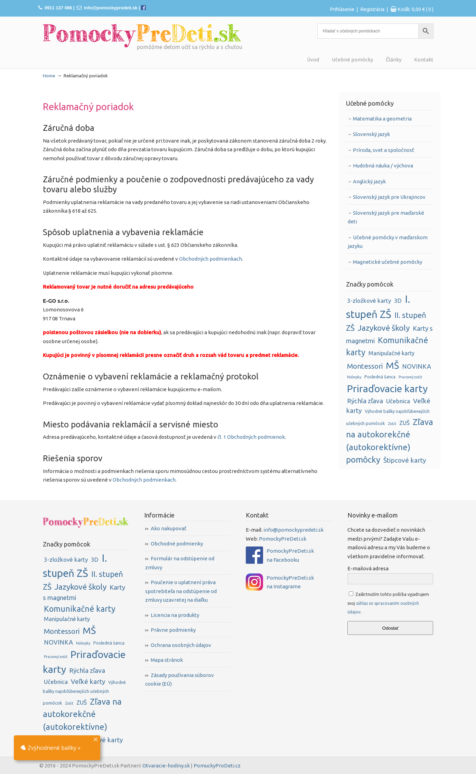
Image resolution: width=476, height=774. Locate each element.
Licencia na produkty (175, 615)
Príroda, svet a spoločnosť (383, 150)
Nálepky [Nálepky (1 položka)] (354, 377)
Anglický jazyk (369, 181)
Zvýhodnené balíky (48, 748)
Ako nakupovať (168, 528)
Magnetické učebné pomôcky (387, 262)
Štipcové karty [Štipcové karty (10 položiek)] (404, 460)
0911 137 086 (58, 7)
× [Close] (95, 738)
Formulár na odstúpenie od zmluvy (179, 562)
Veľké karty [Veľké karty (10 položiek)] (88, 681)
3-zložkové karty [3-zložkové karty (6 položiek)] (369, 300)
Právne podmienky (173, 630)
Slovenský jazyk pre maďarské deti (386, 217)
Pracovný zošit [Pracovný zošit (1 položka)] (410, 377)
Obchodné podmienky (177, 543)
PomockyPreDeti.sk (282, 539)
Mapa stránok (167, 660)
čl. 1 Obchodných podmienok (251, 437)
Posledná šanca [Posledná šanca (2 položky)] (379, 376)
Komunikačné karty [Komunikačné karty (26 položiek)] (79, 608)
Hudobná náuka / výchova (383, 165)
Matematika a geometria (382, 119)
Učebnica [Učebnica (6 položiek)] (398, 401)
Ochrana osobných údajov (181, 645)
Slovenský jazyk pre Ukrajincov (389, 197)
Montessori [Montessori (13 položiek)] (365, 366)
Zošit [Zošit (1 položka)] (392, 424)
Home (49, 75)
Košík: (415, 9)
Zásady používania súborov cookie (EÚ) (179, 679)
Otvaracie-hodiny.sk (166, 765)
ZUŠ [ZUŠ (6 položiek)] (404, 422)
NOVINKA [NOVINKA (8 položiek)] (416, 366)
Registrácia (372, 9)
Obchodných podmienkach (210, 259)
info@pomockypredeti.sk (111, 7)
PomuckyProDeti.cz (217, 765)
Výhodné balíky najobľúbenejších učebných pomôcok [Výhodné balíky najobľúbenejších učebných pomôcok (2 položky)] (84, 692)
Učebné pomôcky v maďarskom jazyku (388, 241)
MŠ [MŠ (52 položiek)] (392, 365)
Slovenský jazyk (371, 134)
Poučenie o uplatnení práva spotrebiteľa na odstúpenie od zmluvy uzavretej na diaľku (181, 591)
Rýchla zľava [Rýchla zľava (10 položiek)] (365, 401)
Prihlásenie (342, 9)
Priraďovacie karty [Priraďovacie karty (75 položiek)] (387, 388)
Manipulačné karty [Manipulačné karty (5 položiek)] (391, 353)
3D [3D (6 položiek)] (398, 300)
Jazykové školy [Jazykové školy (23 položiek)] (384, 327)
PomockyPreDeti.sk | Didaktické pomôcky (142, 36)
